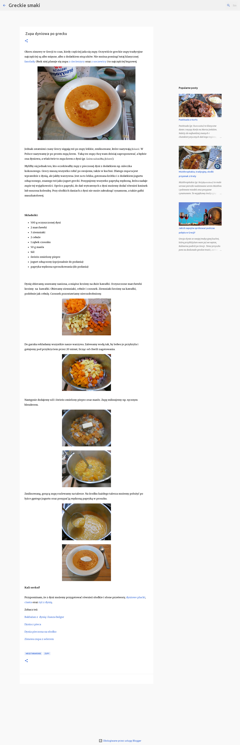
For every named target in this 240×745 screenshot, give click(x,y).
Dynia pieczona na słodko (40, 631)
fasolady (29, 61)
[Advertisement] (86, 710)
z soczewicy (98, 61)
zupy (47, 654)
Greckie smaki (24, 5)
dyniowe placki (135, 597)
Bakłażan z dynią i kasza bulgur (44, 616)
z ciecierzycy (77, 61)
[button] (26, 41)
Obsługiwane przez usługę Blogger (120, 740)
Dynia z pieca (32, 624)
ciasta (28, 602)
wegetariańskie (33, 654)
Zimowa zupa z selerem (39, 639)
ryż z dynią (45, 602)
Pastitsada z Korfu (188, 120)
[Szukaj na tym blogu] (221, 5)
